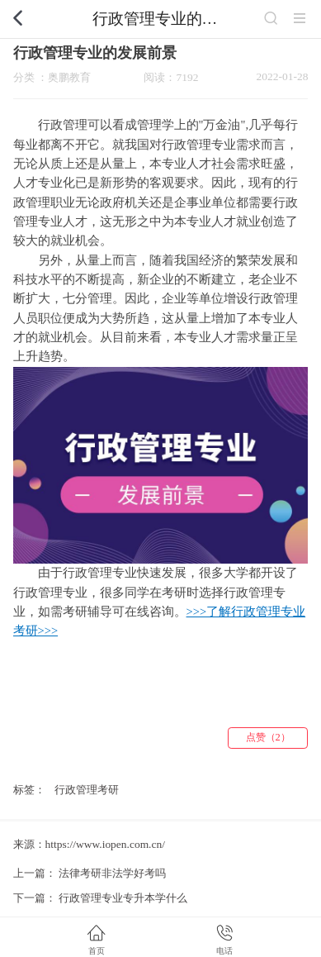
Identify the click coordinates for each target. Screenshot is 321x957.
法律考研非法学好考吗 (112, 873)
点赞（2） (268, 737)
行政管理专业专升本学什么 (123, 898)
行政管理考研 (86, 789)
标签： (29, 789)
